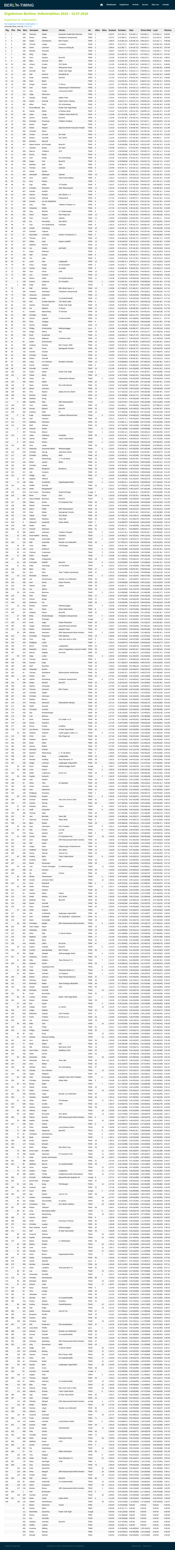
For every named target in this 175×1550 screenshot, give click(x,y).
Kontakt (166, 5)
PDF (25, 26)
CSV (30, 26)
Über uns (155, 5)
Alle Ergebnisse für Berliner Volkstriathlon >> (21, 24)
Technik (135, 5)
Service (145, 5)
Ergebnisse (124, 5)
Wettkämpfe (111, 5)
